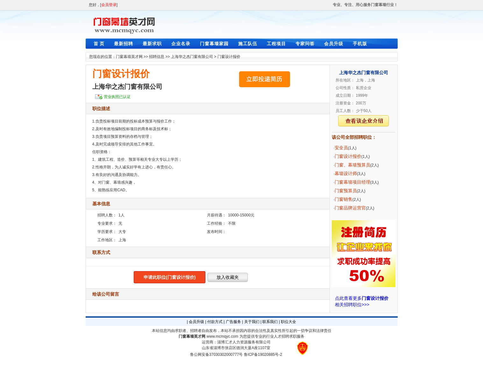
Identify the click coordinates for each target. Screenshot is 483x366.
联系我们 (270, 322)
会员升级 (333, 43)
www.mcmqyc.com (222, 336)
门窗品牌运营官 (350, 207)
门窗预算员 (346, 190)
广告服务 (233, 322)
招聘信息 (156, 56)
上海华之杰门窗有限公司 (192, 56)
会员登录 (109, 5)
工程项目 (276, 43)
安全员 (341, 147)
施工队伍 (247, 43)
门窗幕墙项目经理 (352, 182)
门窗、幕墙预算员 (352, 164)
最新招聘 (123, 43)
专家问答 (305, 43)
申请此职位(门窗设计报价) (169, 277)
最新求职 (152, 43)
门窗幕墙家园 (214, 43)
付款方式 (215, 322)
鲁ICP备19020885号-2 (263, 354)
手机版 (360, 43)
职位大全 (288, 322)
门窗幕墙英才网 (129, 56)
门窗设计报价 (228, 56)
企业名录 (180, 43)
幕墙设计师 (346, 173)
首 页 (99, 43)
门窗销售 (343, 199)
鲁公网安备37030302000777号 (216, 354)
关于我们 (251, 322)
